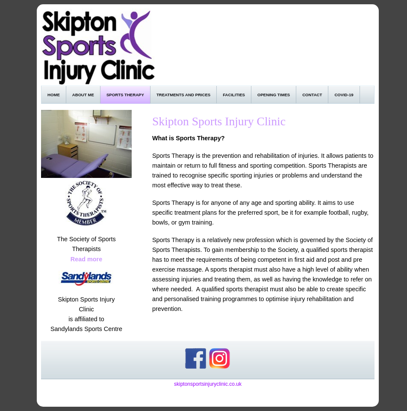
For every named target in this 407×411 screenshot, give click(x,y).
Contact (312, 94)
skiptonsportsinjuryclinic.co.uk (208, 384)
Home (53, 94)
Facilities (234, 94)
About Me (83, 94)
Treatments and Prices (183, 94)
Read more (86, 259)
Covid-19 (343, 94)
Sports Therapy (125, 94)
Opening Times (273, 94)
